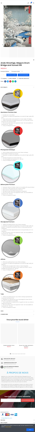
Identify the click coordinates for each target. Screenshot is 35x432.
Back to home (33, 60)
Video (2, 311)
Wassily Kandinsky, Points (8, 345)
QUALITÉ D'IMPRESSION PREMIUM (11, 366)
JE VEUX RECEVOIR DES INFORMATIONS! (27, 400)
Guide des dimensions (24, 78)
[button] (2, 26)
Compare (4, 78)
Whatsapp (12, 81)
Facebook (5, 81)
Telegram (15, 81)
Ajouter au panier (12, 75)
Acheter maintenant (23, 75)
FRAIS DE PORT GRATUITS (9, 358)
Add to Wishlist (12, 78)
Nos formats (4, 87)
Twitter (7, 81)
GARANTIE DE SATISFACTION (10, 362)
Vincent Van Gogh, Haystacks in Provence (26, 346)
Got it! (30, 429)
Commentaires (4, 314)
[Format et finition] (17, 71)
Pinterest (10, 81)
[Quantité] (3, 75)
